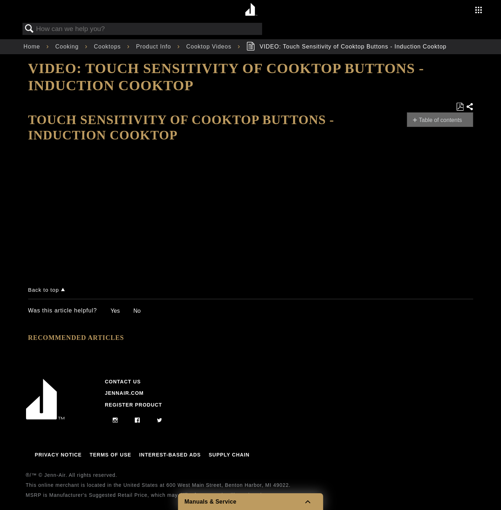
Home (33, 47)
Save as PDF (460, 107)
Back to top (43, 290)
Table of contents (440, 120)
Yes (115, 311)
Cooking (68, 47)
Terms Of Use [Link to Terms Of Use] (110, 455)
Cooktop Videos (209, 47)
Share (469, 107)
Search (29, 29)
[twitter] (159, 420)
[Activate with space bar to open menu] (478, 10)
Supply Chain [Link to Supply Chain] (229, 455)
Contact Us (123, 381)
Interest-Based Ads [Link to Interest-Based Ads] (170, 455)
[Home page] (252, 10)
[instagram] (115, 420)
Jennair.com (124, 393)
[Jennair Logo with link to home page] (45, 418)
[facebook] (137, 420)
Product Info (154, 47)
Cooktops (108, 47)
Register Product (133, 405)
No (136, 311)
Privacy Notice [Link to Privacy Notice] (58, 455)
